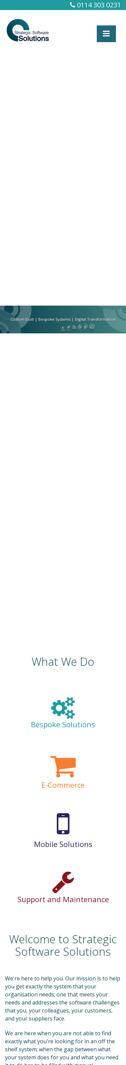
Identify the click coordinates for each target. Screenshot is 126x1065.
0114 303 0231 (95, 4)
